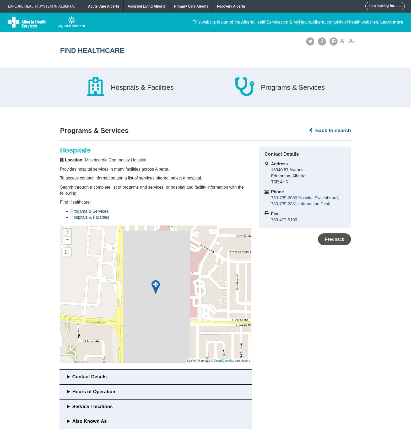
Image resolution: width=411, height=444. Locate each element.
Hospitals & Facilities (90, 217)
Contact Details (89, 376)
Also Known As (89, 421)
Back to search (330, 130)
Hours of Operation (93, 391)
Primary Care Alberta (191, 6)
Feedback (334, 239)
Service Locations (92, 406)
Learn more (391, 22)
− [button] (67, 240)
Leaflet (191, 360)
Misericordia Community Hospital (115, 160)
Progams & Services (90, 211)
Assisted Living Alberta (147, 6)
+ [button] (67, 233)
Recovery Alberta (231, 6)
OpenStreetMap (224, 360)
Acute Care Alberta (103, 6)
